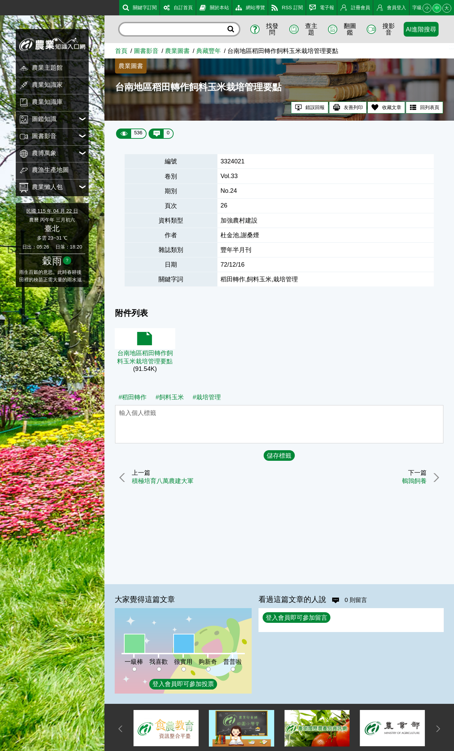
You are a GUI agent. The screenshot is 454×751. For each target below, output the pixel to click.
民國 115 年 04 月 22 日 (52, 211)
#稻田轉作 (132, 397)
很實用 (183, 661)
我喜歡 (158, 661)
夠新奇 (208, 661)
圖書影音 (146, 51)
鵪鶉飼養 (412, 481)
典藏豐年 (208, 51)
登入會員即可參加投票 (183, 684)
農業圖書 (177, 51)
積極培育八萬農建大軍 (164, 481)
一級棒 (134, 661)
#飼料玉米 (169, 397)
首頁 (121, 51)
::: (2, 6)
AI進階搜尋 (421, 29)
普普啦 (232, 661)
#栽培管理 (207, 397)
